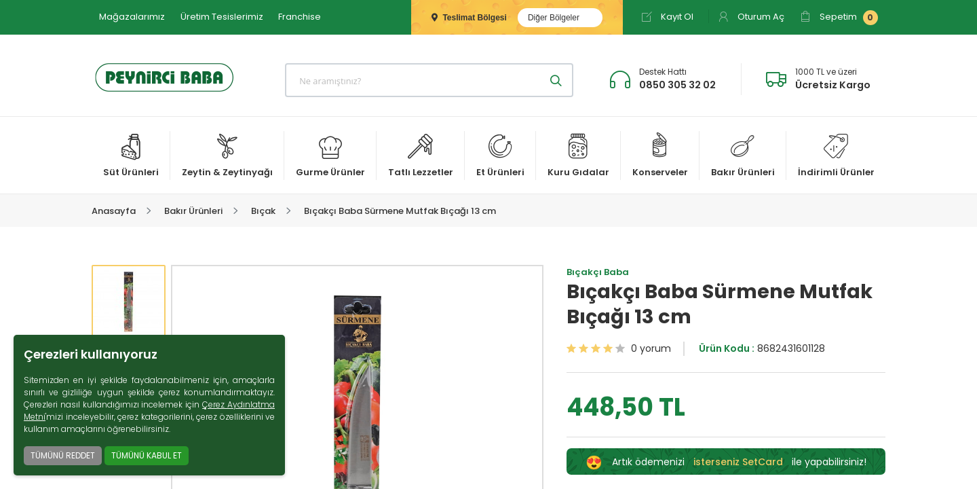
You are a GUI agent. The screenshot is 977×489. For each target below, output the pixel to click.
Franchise (299, 16)
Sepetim (839, 17)
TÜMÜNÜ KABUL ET (146, 455)
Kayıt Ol (667, 16)
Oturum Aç (751, 16)
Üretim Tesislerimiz (221, 16)
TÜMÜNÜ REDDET (63, 455)
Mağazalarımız (132, 16)
